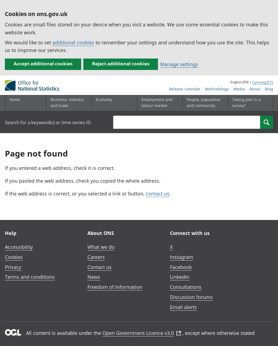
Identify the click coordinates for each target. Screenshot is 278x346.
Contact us (99, 267)
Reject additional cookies (120, 63)
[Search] (266, 122)
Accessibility (19, 247)
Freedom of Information (114, 287)
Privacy (13, 267)
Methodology (217, 88)
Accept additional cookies (43, 63)
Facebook (181, 267)
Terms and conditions (30, 277)
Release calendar (184, 88)
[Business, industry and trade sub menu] (67, 103)
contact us (157, 193)
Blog (269, 88)
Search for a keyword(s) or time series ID (48, 122)
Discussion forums (191, 297)
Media (239, 88)
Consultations (185, 287)
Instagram (181, 257)
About (254, 88)
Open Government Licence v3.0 (141, 333)
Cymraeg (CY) (262, 82)
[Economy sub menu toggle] (113, 103)
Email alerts (183, 307)
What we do (101, 247)
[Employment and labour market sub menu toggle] (158, 103)
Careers (96, 257)
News (93, 277)
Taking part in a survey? (246, 102)
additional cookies (73, 42)
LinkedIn (179, 277)
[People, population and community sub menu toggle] (204, 103)
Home (15, 99)
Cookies (14, 257)
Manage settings (179, 64)
